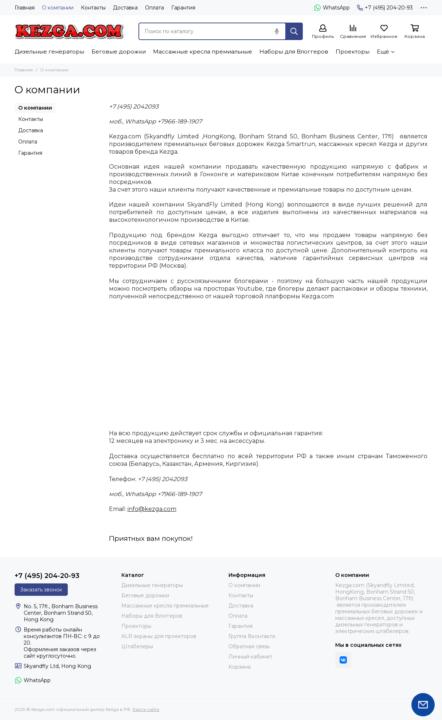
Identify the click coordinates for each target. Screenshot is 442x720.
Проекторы (352, 51)
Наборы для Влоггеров (293, 51)
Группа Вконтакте (251, 636)
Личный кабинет (250, 656)
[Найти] (294, 31)
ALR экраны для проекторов (158, 636)
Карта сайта (146, 709)
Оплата (154, 7)
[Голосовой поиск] (276, 31)
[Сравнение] (353, 31)
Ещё (383, 51)
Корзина (239, 667)
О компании (58, 7)
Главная (25, 7)
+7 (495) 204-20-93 (385, 7)
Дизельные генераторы (49, 51)
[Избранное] (384, 31)
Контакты (93, 7)
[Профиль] (323, 31)
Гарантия (183, 7)
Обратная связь (249, 646)
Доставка (125, 7)
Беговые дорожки (118, 51)
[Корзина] (414, 31)
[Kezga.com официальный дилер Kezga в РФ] (69, 31)
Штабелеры (137, 646)
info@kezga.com (152, 508)
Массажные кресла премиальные (202, 51)
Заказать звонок (41, 589)
